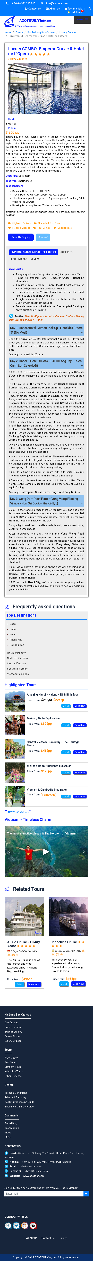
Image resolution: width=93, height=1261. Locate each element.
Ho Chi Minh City (16, 653)
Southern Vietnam (17, 668)
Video (8, 1132)
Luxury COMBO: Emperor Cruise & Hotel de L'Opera (38, 36)
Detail (66, 706)
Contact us (33, 8)
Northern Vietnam (17, 658)
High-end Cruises (19, 223)
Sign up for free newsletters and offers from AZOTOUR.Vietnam (41, 1188)
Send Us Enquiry (21, 237)
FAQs (8, 1137)
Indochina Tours (14, 1071)
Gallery (63, 1238)
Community (12, 1115)
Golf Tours (10, 1062)
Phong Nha (16, 639)
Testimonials (74, 8)
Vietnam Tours (13, 1066)
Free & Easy (11, 1057)
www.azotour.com (34, 1175)
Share (42, 237)
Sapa (13, 624)
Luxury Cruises (68, 32)
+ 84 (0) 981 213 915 (34, 1161)
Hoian (13, 634)
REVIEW (35, 259)
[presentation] (30, 1205)
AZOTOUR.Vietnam (18, 812)
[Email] (43, 1193)
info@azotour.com (31, 1166)
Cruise (19, 32)
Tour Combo (41, 228)
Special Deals (63, 228)
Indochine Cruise (64, 942)
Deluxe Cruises (13, 1036)
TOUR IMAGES (19, 259)
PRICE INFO (66, 252)
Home (8, 32)
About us (53, 8)
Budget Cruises (13, 1031)
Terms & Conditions (16, 1092)
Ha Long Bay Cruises (18, 1014)
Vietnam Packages (18, 674)
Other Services (13, 1076)
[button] (77, 88)
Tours (8, 1049)
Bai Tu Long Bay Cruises (41, 32)
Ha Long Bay (17, 645)
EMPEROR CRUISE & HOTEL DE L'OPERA (33, 252)
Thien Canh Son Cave (47, 223)
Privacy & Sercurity (15, 1097)
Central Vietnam (16, 663)
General (9, 1085)
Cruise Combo (13, 1027)
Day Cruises (11, 1022)
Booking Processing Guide (19, 1102)
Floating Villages (19, 228)
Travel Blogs (12, 1123)
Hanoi (13, 629)
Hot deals (74, 12)
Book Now (80, 706)
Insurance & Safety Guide (19, 1106)
